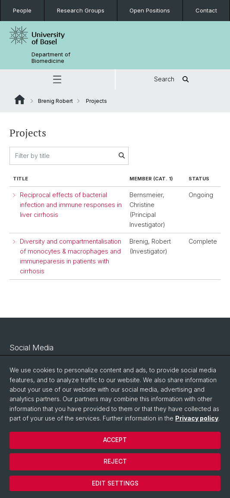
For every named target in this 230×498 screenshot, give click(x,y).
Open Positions (149, 10)
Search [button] (173, 79)
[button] (57, 79)
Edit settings (115, 483)
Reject (115, 461)
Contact (206, 10)
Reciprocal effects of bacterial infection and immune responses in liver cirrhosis (71, 204)
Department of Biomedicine (51, 57)
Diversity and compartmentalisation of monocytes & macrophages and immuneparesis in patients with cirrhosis (70, 256)
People (22, 10)
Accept (115, 439)
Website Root (20, 99)
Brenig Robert (55, 101)
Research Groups (80, 10)
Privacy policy (196, 418)
